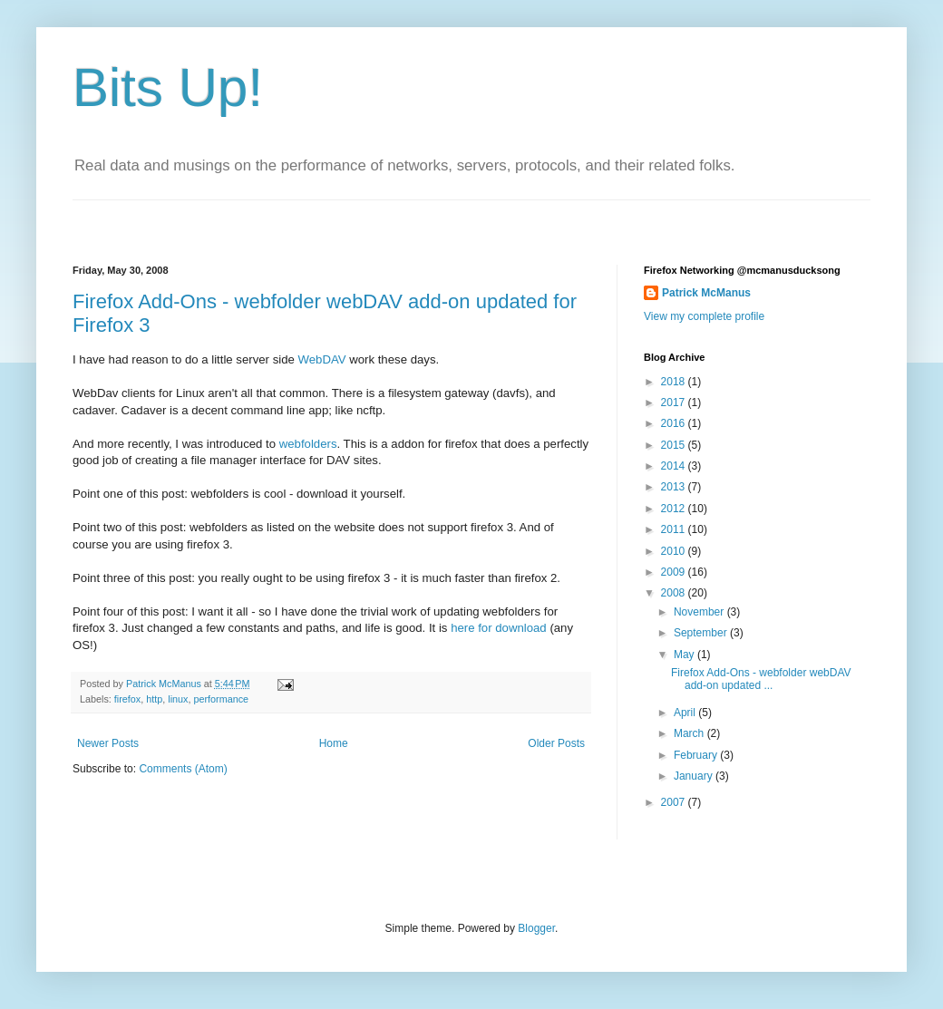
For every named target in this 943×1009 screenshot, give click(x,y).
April (686, 712)
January (694, 776)
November (700, 612)
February (697, 755)
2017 (674, 402)
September (702, 632)
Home (333, 743)
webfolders (308, 444)
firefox (127, 699)
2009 (674, 572)
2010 (674, 551)
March (690, 733)
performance (220, 699)
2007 (674, 802)
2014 (674, 466)
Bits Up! (168, 87)
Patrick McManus (706, 292)
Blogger (536, 928)
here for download (500, 628)
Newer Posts (108, 743)
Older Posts (556, 743)
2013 (674, 486)
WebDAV (322, 359)
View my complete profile (704, 316)
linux (178, 699)
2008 (674, 593)
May (685, 654)
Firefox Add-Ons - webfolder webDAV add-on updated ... (761, 679)
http (154, 699)
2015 (674, 445)
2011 (674, 529)
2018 (674, 381)
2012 (674, 508)
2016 (674, 423)
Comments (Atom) (183, 768)
